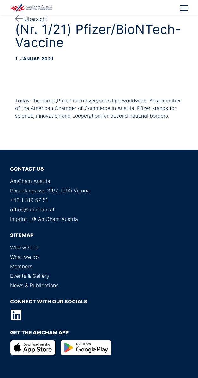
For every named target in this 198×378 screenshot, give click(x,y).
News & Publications (34, 285)
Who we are (24, 247)
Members (21, 266)
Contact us (27, 169)
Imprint (18, 219)
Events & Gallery (29, 276)
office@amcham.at (32, 209)
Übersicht (31, 19)
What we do (24, 257)
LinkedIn (16, 315)
